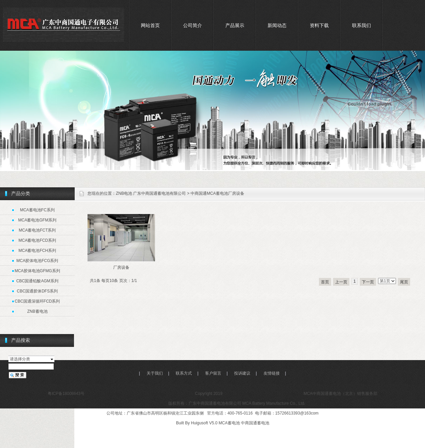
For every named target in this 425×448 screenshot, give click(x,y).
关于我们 (155, 373)
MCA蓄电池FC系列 (37, 210)
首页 (325, 282)
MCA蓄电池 (229, 423)
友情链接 (272, 373)
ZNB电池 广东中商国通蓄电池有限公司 (151, 193)
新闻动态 (277, 25)
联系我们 (361, 25)
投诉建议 (242, 373)
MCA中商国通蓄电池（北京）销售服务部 (339, 393)
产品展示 (234, 25)
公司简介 (192, 25)
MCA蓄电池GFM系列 (37, 220)
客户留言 (213, 373)
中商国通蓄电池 (255, 423)
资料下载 (319, 25)
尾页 (404, 282)
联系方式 (184, 373)
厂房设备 (121, 267)
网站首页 (150, 25)
